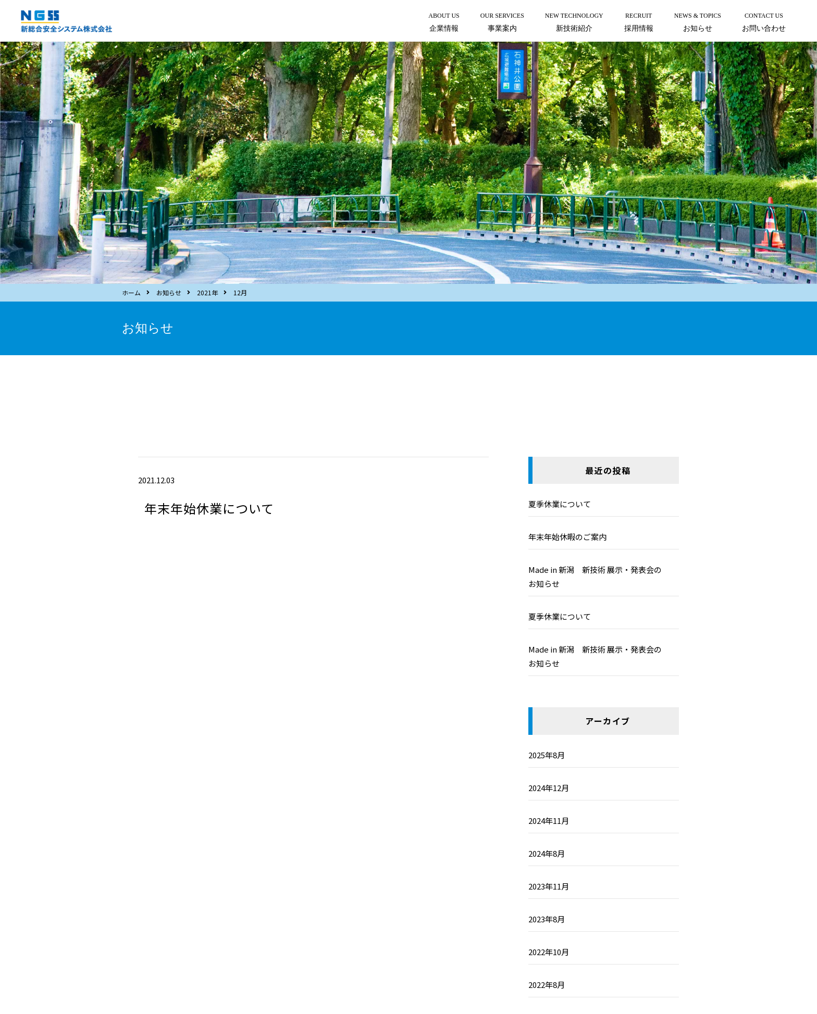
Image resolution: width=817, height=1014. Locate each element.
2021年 (207, 292)
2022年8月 (546, 984)
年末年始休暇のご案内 (567, 536)
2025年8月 (546, 754)
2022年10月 (548, 951)
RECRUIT (638, 23)
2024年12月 (548, 787)
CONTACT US (764, 23)
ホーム (131, 292)
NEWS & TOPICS (697, 23)
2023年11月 (548, 886)
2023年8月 (546, 918)
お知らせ (168, 292)
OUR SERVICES (502, 23)
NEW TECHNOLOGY (574, 23)
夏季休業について (559, 503)
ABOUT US (443, 23)
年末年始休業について (209, 508)
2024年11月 (548, 820)
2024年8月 (546, 853)
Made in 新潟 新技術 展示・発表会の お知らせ (602, 576)
